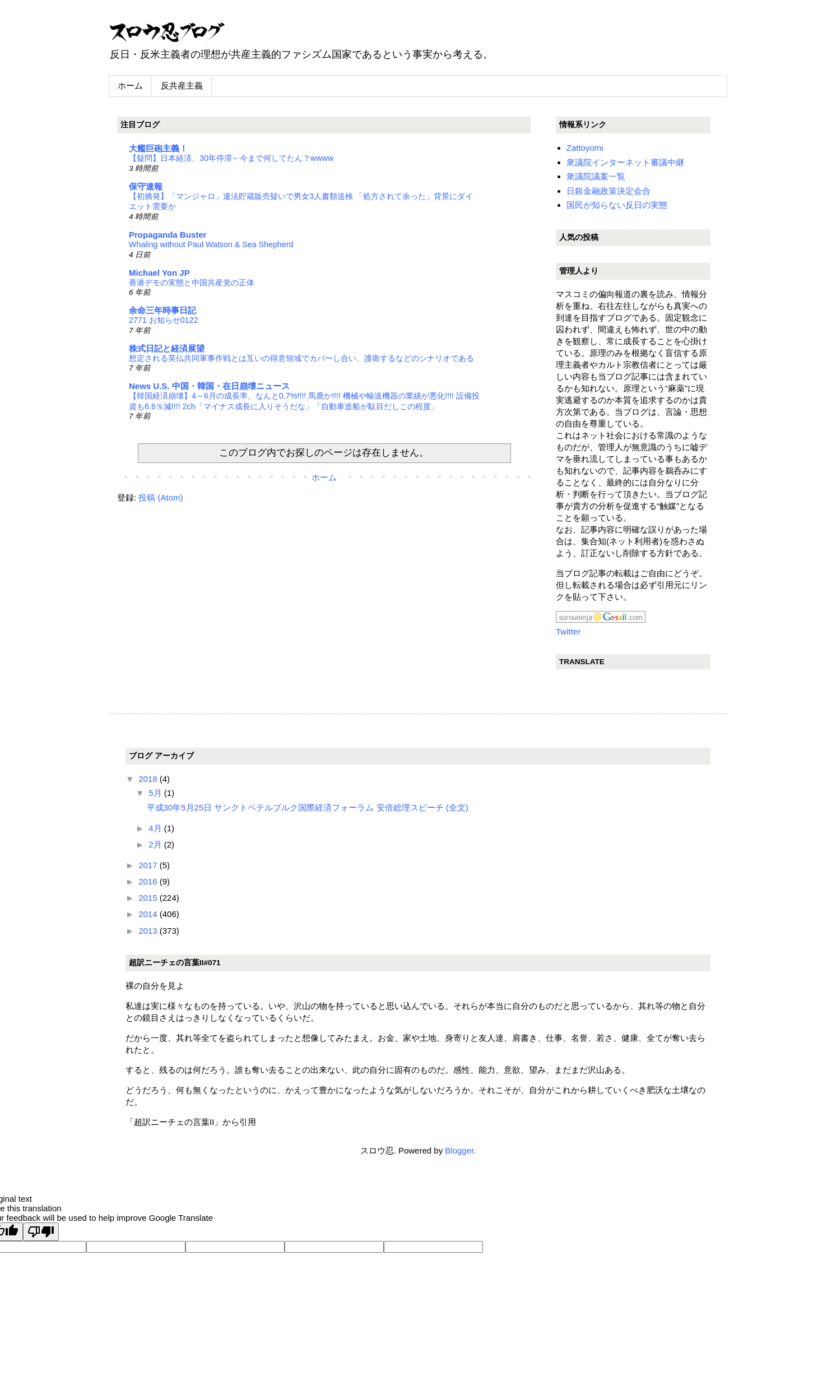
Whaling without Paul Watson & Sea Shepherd (211, 244)
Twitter (568, 631)
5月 (156, 793)
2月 (156, 844)
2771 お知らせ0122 (163, 320)
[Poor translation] (41, 1231)
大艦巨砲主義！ (158, 148)
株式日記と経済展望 (167, 348)
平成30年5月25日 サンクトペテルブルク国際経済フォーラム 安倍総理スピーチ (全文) (307, 807)
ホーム (130, 85)
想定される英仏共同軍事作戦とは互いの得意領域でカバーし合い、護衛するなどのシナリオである (301, 358)
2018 (149, 779)
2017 (149, 865)
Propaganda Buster (167, 234)
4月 (156, 828)
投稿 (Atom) (160, 497)
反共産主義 (182, 85)
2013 (149, 930)
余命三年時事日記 (162, 310)
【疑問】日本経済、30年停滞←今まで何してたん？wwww (231, 158)
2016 (149, 881)
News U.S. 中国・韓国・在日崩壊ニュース (209, 386)
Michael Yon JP (159, 272)
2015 (149, 897)
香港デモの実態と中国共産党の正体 (191, 282)
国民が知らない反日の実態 (616, 205)
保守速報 (145, 186)
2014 (149, 914)
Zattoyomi (584, 147)
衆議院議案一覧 (595, 176)
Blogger (459, 1150)
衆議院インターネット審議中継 (625, 162)
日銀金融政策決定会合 (608, 191)
